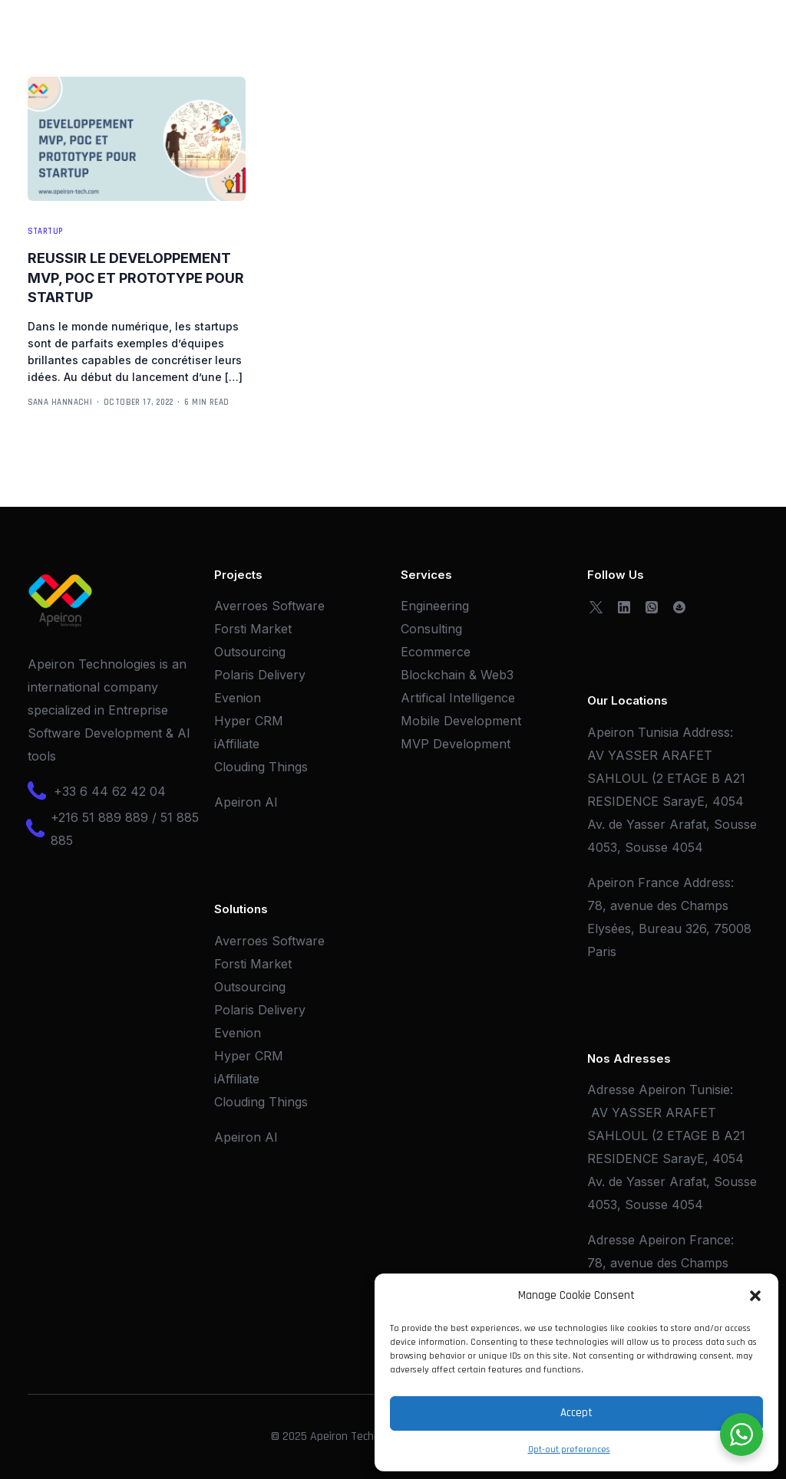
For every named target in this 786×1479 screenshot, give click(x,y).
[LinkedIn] (624, 605)
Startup (45, 232)
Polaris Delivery (259, 674)
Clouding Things (261, 766)
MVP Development (455, 743)
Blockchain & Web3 (457, 674)
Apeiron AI (246, 802)
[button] (755, 1295)
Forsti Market (253, 628)
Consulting (431, 628)
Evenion (237, 697)
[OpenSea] (679, 605)
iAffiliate (236, 743)
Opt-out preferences (569, 1449)
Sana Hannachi (60, 402)
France (710, 1239)
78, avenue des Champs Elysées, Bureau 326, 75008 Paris (669, 928)
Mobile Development (461, 720)
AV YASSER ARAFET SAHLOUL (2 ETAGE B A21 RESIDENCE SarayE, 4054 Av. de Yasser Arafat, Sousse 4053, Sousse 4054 (672, 801)
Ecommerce (436, 651)
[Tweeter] (596, 605)
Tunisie (709, 1089)
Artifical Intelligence (458, 697)
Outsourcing (250, 651)
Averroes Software (269, 605)
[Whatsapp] (651, 605)
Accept (576, 1412)
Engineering (435, 605)
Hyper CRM (248, 720)
